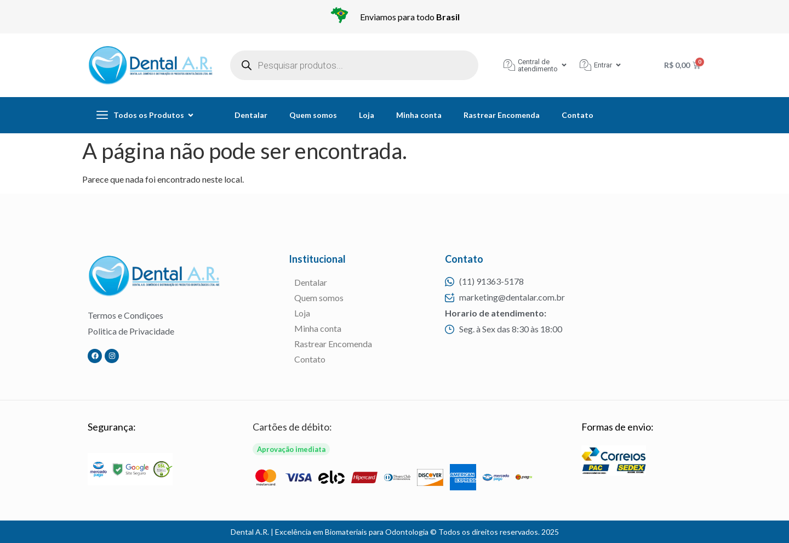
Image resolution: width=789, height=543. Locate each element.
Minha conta (419, 115)
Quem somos (313, 115)
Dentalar (251, 115)
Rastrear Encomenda (502, 115)
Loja (366, 115)
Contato (577, 115)
